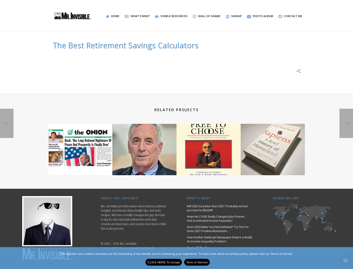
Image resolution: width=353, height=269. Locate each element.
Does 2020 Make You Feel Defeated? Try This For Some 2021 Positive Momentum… (218, 229)
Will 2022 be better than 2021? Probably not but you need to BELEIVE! (217, 208)
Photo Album (260, 16)
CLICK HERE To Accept (164, 262)
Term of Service (197, 262)
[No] (347, 258)
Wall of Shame (206, 16)
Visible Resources (171, 16)
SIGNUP (234, 16)
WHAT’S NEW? (137, 16)
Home (112, 16)
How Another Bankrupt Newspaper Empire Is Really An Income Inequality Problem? (219, 239)
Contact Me (290, 16)
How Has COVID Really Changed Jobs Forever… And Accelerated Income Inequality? (217, 219)
